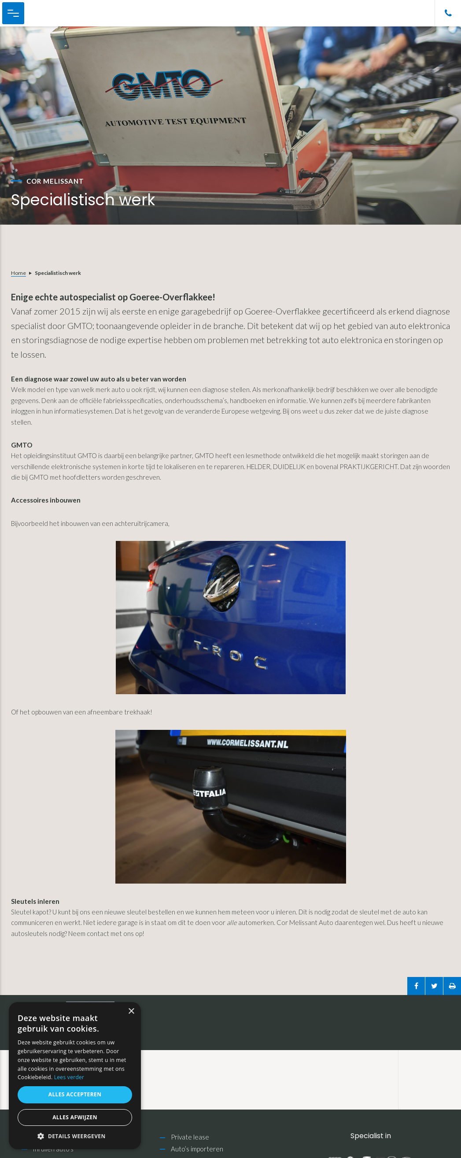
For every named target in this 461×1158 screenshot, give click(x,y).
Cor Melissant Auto (53, 13)
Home (18, 273)
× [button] (131, 1011)
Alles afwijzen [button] (74, 1117)
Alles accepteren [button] (75, 1094)
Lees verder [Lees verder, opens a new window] (69, 1077)
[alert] (75, 1075)
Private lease (189, 1137)
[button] (75, 1136)
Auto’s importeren (196, 1149)
